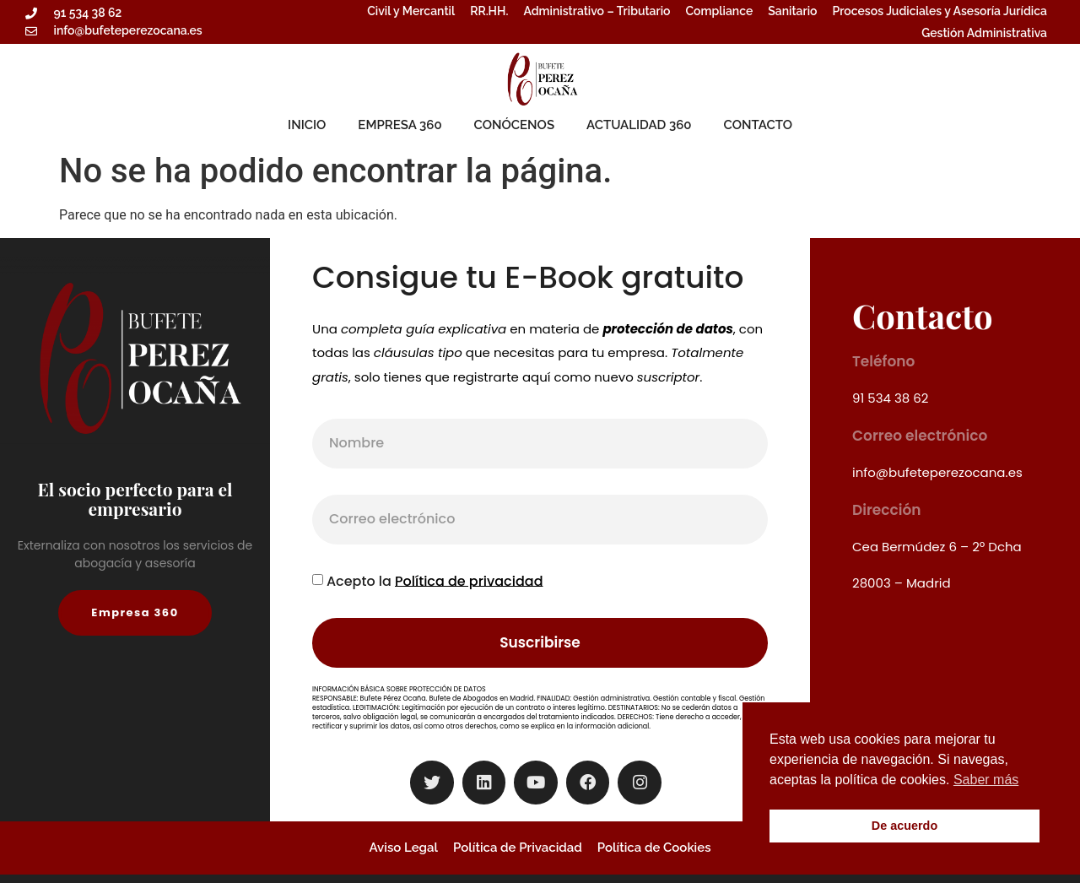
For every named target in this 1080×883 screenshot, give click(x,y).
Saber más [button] (985, 779)
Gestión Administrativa (984, 33)
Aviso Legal (403, 847)
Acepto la (435, 580)
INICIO (307, 125)
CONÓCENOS (514, 125)
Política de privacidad (469, 580)
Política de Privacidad (517, 847)
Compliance (719, 11)
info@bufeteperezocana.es (937, 472)
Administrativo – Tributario (596, 11)
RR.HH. (489, 11)
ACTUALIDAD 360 (639, 125)
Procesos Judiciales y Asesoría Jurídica (940, 11)
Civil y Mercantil (411, 11)
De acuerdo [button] (904, 825)
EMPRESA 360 (399, 125)
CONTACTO (758, 125)
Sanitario (792, 11)
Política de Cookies (654, 847)
